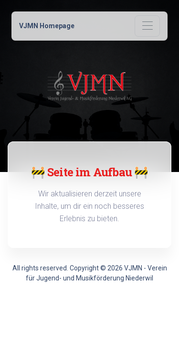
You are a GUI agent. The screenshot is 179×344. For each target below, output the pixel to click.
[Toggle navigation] (147, 26)
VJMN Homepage (46, 26)
